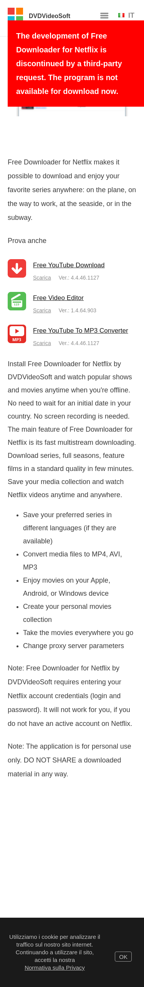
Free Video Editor (58, 298)
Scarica (42, 277)
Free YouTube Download (69, 265)
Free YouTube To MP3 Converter (80, 330)
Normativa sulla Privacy (55, 967)
